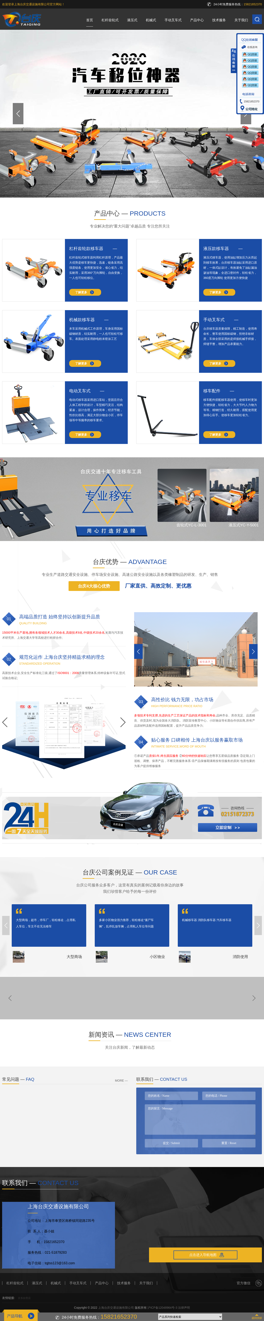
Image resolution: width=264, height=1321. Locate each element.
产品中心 (197, 20)
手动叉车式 (173, 20)
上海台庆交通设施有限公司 (116, 1307)
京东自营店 (24, 1298)
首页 (89, 20)
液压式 (132, 20)
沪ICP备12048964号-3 (162, 1307)
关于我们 (241, 20)
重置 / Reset (228, 1143)
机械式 (151, 20)
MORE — (121, 1080)
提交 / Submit (171, 1143)
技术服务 (219, 20)
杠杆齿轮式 (110, 20)
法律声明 (184, 1307)
